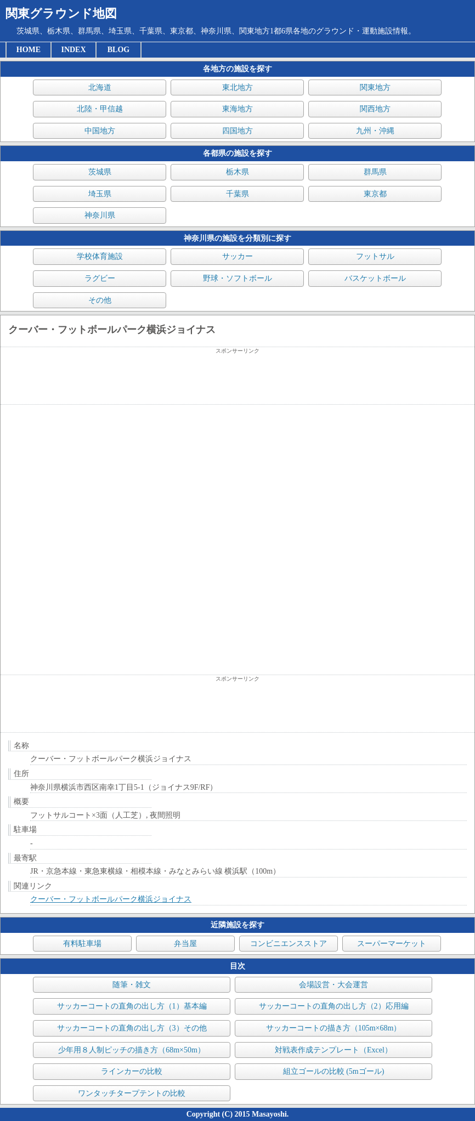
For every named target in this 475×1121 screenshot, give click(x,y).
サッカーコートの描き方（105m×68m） (334, 1028)
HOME (28, 50)
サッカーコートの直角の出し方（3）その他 (132, 1028)
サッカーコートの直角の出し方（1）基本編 (132, 1006)
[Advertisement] (237, 379)
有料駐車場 (82, 943)
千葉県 (237, 194)
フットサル (375, 256)
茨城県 (99, 172)
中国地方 (99, 131)
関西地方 (375, 109)
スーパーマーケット (391, 943)
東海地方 (237, 109)
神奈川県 (99, 215)
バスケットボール (375, 278)
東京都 (375, 194)
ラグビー (99, 278)
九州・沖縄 (375, 131)
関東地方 (375, 87)
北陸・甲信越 (100, 109)
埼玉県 (99, 194)
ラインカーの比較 (131, 1071)
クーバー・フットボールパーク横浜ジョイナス (110, 899)
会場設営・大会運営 (333, 985)
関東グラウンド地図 (61, 13)
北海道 (99, 87)
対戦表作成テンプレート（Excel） (333, 1050)
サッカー (237, 256)
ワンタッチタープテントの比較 (131, 1093)
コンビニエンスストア (288, 943)
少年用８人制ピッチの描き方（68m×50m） (131, 1050)
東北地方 (237, 87)
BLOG (118, 50)
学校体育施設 (100, 256)
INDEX (73, 50)
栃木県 (237, 172)
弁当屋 (185, 943)
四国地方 (237, 131)
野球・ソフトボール (237, 278)
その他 (99, 300)
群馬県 (375, 172)
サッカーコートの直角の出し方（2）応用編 (334, 1006)
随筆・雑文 (131, 985)
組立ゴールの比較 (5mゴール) (333, 1071)
